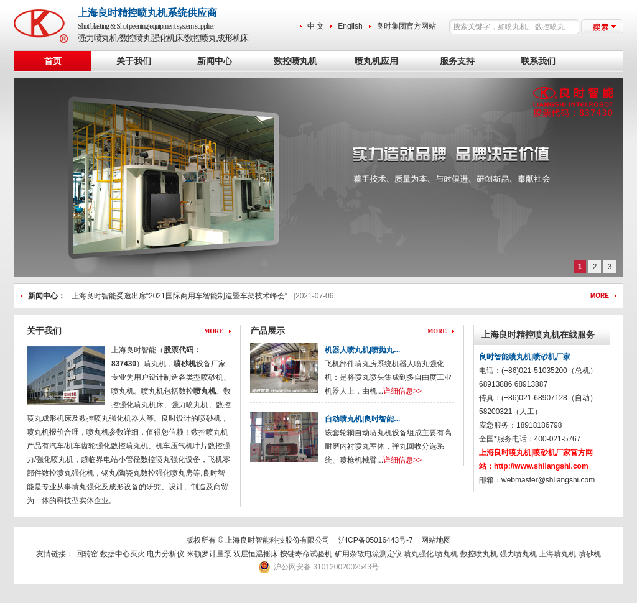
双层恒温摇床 (256, 554)
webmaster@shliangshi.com (548, 480)
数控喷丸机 (295, 61)
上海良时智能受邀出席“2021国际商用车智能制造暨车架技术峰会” (179, 296)
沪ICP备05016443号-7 (375, 540)
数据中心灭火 (122, 554)
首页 (53, 61)
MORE (599, 295)
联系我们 (538, 61)
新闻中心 (214, 61)
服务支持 (457, 61)
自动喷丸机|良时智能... (362, 419)
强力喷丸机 (518, 554)
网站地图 (436, 540)
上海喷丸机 (557, 554)
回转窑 (87, 554)
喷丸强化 (419, 554)
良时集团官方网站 (406, 26)
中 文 (315, 26)
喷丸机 (446, 554)
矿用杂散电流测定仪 (368, 554)
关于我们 (133, 61)
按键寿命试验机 (306, 554)
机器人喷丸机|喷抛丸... (362, 350)
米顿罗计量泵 (209, 554)
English (350, 26)
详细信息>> (402, 391)
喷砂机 (185, 363)
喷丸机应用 (376, 61)
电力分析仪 (165, 554)
